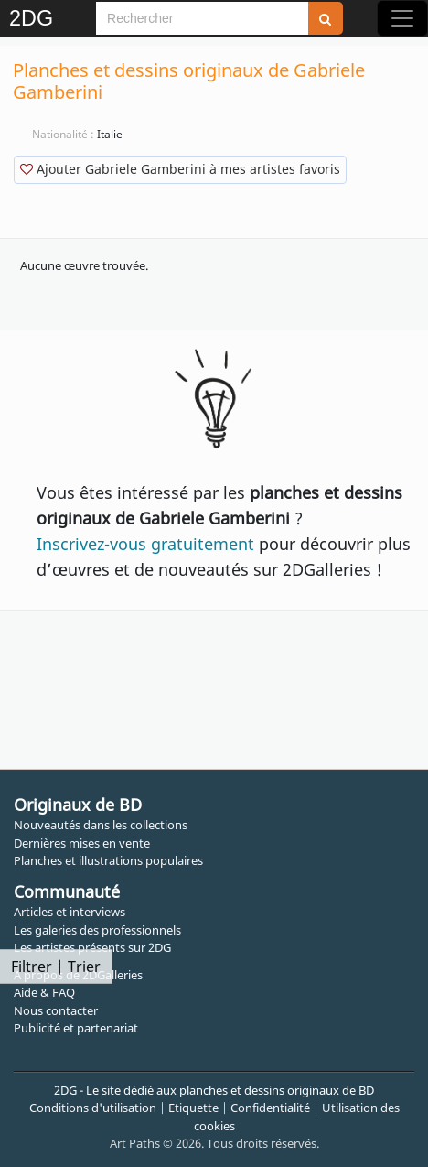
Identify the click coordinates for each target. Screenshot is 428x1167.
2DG (31, 18)
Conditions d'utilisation (92, 1107)
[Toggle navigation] (402, 18)
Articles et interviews (69, 911)
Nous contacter (56, 1010)
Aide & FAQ (44, 992)
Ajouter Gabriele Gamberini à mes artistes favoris (180, 169)
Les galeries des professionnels (97, 930)
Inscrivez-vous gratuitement (145, 544)
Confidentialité (270, 1107)
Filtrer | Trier (56, 966)
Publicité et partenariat (76, 1028)
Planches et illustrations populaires (108, 860)
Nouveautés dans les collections (100, 824)
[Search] (202, 18)
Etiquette (193, 1107)
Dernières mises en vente (82, 843)
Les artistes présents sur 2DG (92, 947)
